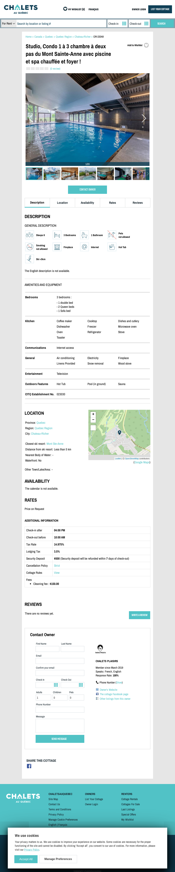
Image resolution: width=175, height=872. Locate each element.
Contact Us (54, 804)
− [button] (93, 420)
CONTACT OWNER (87, 189)
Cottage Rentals (129, 799)
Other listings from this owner (115, 699)
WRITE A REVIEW (140, 615)
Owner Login (91, 804)
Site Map (53, 799)
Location (62, 203)
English (52, 825)
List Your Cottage (94, 799)
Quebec (40, 423)
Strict (57, 565)
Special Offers (128, 814)
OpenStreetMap (132, 458)
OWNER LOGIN (139, 10)
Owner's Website (108, 690)
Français (62, 825)
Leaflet (118, 458)
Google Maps (141, 462)
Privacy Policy (56, 814)
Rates (112, 203)
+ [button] (93, 414)
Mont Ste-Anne (55, 444)
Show (119, 682)
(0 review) (55, 69)
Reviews (138, 203)
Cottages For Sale (130, 804)
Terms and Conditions (60, 809)
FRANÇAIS (93, 10)
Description (37, 202)
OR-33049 (98, 37)
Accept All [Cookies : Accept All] (26, 859)
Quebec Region (43, 428)
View (57, 573)
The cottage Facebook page (114, 694)
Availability (87, 203)
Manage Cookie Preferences (63, 819)
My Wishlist (127, 819)
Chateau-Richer (40, 433)
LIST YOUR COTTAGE (160, 9)
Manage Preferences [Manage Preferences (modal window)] (58, 859)
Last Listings (128, 809)
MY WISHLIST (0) (76, 10)
